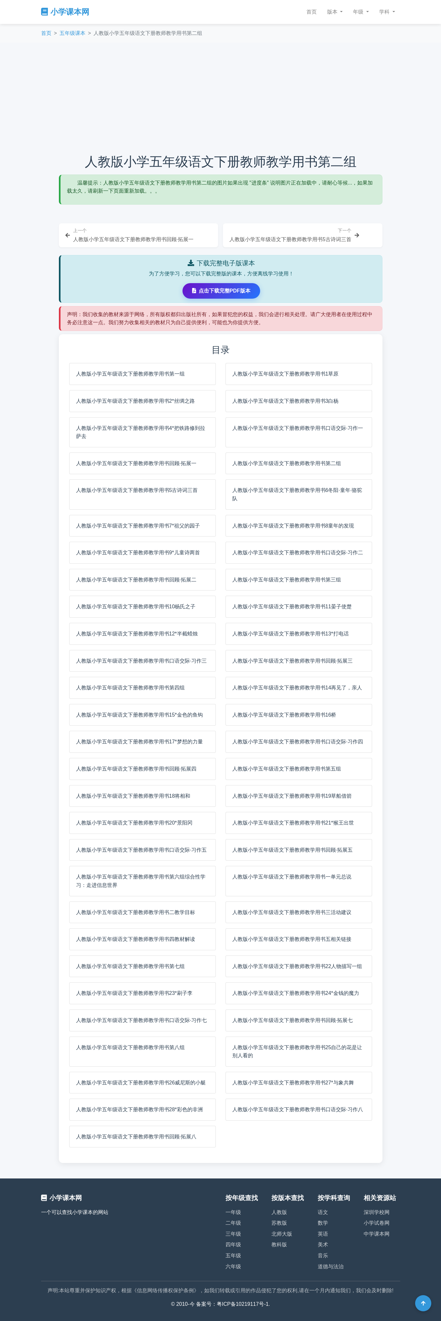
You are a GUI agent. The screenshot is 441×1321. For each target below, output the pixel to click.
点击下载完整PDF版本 (221, 290)
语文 (323, 1212)
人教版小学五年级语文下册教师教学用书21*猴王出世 (293, 823)
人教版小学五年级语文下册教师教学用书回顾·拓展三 (292, 661)
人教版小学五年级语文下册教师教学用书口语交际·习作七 (141, 1020)
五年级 (233, 1255)
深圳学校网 (377, 1212)
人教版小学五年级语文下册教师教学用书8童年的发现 (293, 525)
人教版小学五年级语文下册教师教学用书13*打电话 (290, 633)
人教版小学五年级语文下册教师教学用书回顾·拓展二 (136, 579)
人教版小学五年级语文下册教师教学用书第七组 (130, 966)
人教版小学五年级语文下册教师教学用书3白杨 (285, 401)
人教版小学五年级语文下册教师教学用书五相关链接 (291, 939)
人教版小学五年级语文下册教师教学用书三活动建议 (291, 912)
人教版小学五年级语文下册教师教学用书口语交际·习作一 (297, 428)
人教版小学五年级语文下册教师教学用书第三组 (286, 579)
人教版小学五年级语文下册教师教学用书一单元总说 (291, 876)
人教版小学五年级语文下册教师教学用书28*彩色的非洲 (139, 1109)
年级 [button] (359, 12)
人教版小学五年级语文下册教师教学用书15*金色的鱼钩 (139, 715)
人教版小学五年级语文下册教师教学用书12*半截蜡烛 (137, 633)
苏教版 (279, 1223)
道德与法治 (331, 1266)
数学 (323, 1223)
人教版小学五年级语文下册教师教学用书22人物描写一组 (297, 966)
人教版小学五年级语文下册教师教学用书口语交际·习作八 (297, 1109)
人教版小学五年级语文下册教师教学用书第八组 (130, 1047)
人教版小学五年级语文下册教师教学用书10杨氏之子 (136, 606)
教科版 (279, 1244)
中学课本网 (377, 1234)
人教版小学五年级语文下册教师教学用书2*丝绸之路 (135, 401)
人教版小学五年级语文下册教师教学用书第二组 (286, 463)
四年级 (233, 1244)
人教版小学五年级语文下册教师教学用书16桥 (284, 715)
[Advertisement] (221, 98)
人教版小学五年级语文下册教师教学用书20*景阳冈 (134, 823)
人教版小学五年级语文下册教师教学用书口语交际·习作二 (297, 552)
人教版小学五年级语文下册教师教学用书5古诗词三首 (137, 490)
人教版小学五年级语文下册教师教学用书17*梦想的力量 (139, 741)
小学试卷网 (377, 1223)
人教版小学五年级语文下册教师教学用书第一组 (130, 374)
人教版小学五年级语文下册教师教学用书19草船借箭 (292, 796)
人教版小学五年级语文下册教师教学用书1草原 (285, 374)
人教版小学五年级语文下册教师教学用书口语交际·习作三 (141, 661)
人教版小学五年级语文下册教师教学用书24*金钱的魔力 (295, 993)
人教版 (279, 1212)
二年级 (233, 1223)
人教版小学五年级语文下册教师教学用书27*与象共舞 (293, 1082)
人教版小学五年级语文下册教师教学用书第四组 (130, 687)
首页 (311, 12)
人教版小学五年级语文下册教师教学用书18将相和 (133, 796)
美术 (323, 1244)
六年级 (233, 1266)
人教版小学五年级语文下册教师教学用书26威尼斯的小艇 (141, 1082)
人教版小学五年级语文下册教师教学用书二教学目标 (135, 912)
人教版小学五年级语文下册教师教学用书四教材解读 (135, 939)
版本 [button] (333, 12)
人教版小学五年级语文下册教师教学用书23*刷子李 (134, 993)
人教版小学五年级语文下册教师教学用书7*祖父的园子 (138, 525)
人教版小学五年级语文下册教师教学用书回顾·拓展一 (136, 463)
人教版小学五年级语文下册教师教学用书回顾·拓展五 (292, 850)
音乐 (323, 1255)
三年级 (233, 1234)
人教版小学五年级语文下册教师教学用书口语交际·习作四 (297, 741)
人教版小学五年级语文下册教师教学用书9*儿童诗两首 (138, 552)
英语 (323, 1234)
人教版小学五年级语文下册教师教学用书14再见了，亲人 (297, 687)
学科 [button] (385, 12)
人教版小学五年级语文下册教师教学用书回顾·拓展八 (136, 1136)
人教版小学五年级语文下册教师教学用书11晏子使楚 (292, 606)
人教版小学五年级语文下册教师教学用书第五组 (286, 769)
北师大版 (281, 1234)
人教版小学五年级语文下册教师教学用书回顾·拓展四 (136, 769)
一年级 (233, 1212)
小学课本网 (65, 11)
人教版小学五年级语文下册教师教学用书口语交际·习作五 (141, 850)
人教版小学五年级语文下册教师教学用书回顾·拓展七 (292, 1020)
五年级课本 (72, 33)
